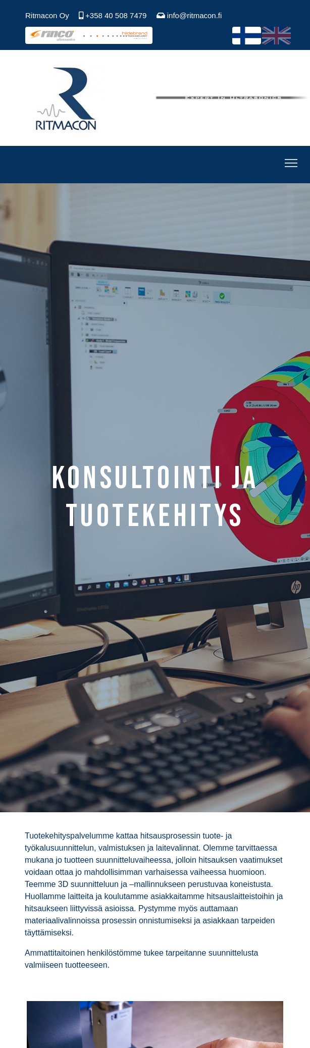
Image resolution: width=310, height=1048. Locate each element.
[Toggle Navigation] (291, 164)
